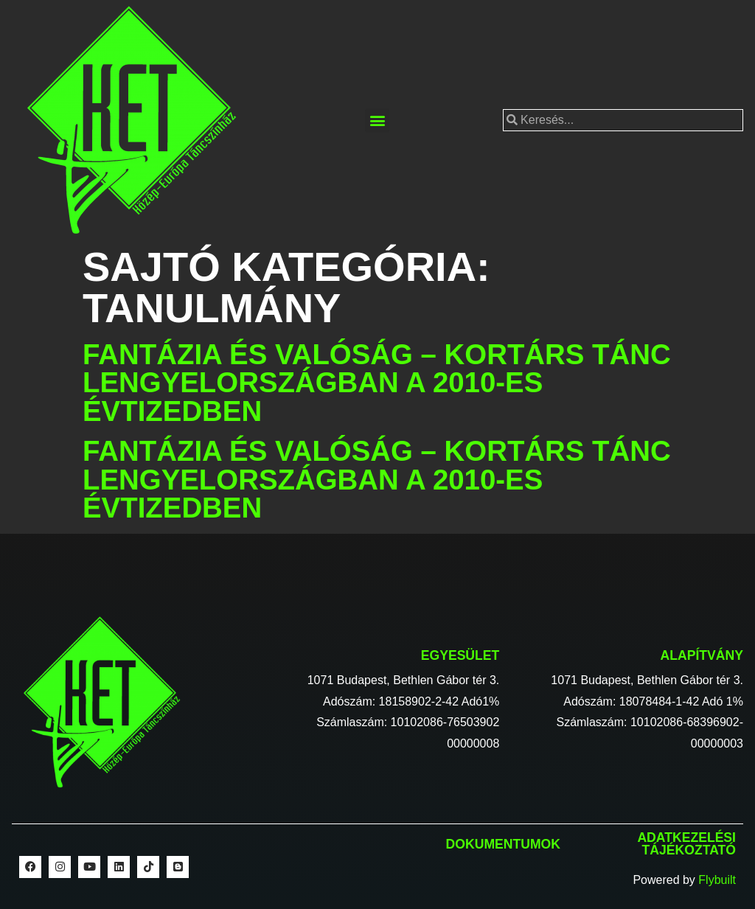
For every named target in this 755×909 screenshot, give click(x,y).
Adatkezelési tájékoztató (686, 844)
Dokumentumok (503, 844)
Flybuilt (717, 880)
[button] (377, 120)
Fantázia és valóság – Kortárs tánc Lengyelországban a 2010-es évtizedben (377, 382)
